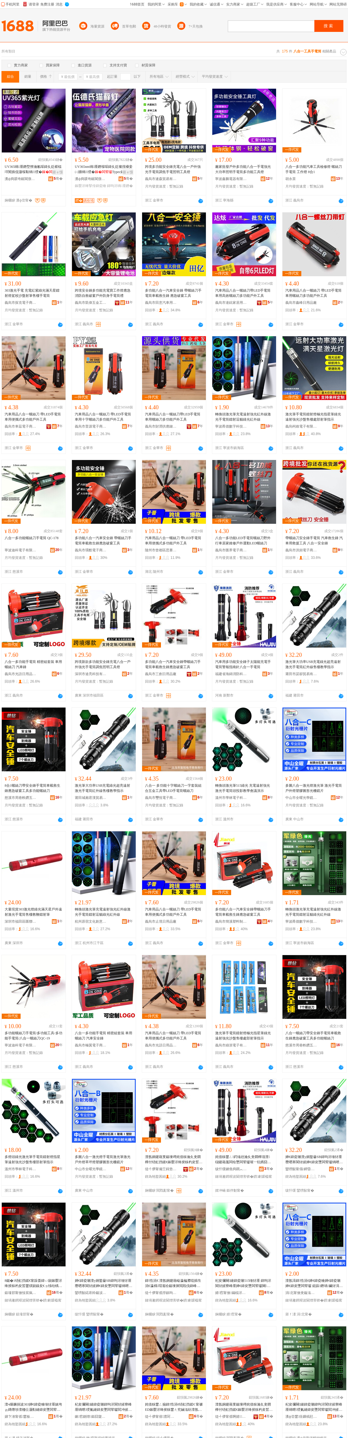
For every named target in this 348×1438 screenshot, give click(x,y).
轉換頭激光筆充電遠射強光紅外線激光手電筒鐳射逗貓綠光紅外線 (243, 416)
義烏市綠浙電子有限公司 (231, 1045)
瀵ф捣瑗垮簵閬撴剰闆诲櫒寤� (21, 179)
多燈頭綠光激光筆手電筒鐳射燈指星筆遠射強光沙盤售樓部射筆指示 (32, 1159)
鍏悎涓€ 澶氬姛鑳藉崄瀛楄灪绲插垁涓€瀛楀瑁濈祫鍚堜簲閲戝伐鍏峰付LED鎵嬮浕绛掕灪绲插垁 (173, 1283)
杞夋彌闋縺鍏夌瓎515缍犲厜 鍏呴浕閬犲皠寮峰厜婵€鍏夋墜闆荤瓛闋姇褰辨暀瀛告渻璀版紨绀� (243, 1283)
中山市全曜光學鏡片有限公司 (301, 798)
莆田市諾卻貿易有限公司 (301, 674)
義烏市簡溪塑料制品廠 (231, 921)
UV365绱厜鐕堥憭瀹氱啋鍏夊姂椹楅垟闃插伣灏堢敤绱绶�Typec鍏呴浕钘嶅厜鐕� (33, 169)
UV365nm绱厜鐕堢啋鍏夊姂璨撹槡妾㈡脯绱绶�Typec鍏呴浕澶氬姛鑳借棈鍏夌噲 (104, 169)
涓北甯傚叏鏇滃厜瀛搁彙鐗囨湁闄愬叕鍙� (301, 1293)
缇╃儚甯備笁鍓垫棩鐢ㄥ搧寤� (161, 1169)
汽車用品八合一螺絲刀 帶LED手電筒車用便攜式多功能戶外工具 (33, 416)
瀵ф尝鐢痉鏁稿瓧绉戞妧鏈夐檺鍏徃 (301, 1417)
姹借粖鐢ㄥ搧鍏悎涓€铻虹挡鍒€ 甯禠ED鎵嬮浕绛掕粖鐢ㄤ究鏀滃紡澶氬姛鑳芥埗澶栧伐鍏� (174, 1407)
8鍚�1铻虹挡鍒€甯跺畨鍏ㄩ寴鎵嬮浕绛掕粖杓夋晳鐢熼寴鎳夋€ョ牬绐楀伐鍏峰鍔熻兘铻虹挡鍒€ (33, 1283)
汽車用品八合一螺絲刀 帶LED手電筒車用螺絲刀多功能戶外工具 (313, 293)
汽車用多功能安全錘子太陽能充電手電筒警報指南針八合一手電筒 (243, 664)
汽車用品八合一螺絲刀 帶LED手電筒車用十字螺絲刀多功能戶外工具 (103, 416)
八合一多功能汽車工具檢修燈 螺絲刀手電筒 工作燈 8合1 (313, 169)
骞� (58, 179)
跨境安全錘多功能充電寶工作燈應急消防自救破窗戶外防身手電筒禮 (102, 293)
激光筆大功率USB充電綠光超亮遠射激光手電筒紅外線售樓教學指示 (313, 664)
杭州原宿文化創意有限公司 (91, 921)
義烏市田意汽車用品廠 (161, 303)
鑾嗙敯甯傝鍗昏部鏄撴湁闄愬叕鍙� (301, 1169)
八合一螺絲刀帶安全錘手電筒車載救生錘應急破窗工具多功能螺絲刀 (313, 1035)
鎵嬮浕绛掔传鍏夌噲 (90, 186)
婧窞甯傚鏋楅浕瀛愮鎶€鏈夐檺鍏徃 (231, 1293)
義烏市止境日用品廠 (160, 921)
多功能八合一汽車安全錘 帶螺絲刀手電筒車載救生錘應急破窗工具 (103, 540)
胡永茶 (290, 179)
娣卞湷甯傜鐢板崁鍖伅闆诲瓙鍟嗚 (21, 1417)
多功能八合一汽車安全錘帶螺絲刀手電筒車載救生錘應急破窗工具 (173, 664)
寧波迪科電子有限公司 (21, 550)
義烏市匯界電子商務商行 (231, 550)
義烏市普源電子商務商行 (91, 426)
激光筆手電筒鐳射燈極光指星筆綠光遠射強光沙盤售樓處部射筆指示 (313, 416)
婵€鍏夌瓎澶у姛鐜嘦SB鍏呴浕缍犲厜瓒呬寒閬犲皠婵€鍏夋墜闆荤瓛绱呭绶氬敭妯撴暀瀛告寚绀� (313, 1160)
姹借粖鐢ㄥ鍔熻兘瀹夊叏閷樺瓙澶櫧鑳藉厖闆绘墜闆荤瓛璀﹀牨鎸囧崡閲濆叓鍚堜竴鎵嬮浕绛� (243, 1160)
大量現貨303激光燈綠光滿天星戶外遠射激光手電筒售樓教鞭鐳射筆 (33, 912)
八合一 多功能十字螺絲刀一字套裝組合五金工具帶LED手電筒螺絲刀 (173, 788)
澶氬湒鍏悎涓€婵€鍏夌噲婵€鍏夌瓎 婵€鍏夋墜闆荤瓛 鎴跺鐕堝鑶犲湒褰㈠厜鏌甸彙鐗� (314, 1283)
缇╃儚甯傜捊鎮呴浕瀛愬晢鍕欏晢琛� (161, 1293)
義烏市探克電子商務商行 (21, 303)
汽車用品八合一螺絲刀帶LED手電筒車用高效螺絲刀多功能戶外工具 (243, 293)
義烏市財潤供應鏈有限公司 (161, 426)
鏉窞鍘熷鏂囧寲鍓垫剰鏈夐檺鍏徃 (91, 1417)
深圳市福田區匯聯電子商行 (21, 921)
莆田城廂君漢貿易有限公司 (91, 798)
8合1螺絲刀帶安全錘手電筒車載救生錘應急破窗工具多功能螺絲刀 (32, 788)
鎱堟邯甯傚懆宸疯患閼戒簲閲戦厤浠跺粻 (21, 1293)
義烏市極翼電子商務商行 (91, 1045)
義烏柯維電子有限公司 (301, 426)
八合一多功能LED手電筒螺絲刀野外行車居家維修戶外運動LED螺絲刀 (243, 540)
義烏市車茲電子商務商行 (21, 426)
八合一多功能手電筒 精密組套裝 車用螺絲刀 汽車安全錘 (103, 1035)
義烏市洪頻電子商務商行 (301, 550)
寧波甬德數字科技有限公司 (231, 426)
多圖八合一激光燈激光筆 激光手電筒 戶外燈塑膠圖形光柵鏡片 (313, 788)
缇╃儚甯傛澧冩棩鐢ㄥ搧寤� (161, 1417)
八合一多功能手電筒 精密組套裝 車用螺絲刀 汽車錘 (33, 664)
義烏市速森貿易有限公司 (161, 179)
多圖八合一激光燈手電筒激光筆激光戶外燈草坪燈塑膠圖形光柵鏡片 (102, 1159)
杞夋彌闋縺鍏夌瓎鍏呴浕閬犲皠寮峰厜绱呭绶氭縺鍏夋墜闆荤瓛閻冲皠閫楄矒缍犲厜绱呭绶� (103, 1407)
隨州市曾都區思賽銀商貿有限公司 (161, 550)
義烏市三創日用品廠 (160, 674)
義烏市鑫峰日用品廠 (301, 303)
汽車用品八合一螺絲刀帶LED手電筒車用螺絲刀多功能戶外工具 (172, 416)
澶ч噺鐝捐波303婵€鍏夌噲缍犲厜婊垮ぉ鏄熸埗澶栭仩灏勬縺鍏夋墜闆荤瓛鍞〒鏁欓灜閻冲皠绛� (33, 1407)
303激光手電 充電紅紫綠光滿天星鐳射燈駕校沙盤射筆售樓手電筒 (32, 293)
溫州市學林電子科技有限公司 (231, 798)
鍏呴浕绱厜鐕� (120, 186)
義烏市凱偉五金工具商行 (91, 303)
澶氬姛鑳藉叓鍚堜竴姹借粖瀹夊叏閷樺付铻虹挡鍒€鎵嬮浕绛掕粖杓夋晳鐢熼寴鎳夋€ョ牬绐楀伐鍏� (173, 1160)
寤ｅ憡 (57, 172)
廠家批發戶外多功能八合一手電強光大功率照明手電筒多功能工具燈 (243, 169)
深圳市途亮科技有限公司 (91, 674)
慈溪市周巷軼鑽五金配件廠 (21, 798)
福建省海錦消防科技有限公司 (231, 674)
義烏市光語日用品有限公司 (21, 674)
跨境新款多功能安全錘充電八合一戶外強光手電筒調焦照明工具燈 (102, 664)
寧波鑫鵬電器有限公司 (231, 179)
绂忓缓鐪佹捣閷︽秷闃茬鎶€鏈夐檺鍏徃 (231, 1169)
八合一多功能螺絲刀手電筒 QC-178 (32, 538)
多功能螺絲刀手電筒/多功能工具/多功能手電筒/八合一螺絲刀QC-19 (33, 1035)
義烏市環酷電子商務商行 (91, 550)
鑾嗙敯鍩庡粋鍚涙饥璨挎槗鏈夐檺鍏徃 (91, 1293)
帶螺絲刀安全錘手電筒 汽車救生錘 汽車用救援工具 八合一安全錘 (314, 540)
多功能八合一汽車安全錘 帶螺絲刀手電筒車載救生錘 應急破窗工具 (173, 293)
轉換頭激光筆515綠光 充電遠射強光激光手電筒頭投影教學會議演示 (242, 788)
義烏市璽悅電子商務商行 (161, 798)
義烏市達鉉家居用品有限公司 (231, 303)
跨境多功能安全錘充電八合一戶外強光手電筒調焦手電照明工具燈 (173, 169)
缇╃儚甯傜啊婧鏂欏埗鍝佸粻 (231, 1417)
